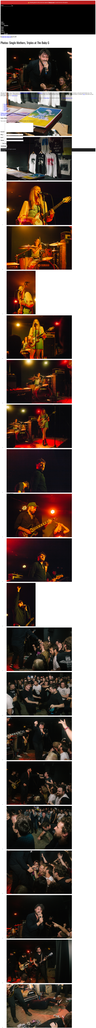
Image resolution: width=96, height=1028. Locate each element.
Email (5, 110)
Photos (2, 27)
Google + (6, 108)
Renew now (51, 2)
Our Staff (6, 33)
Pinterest (6, 106)
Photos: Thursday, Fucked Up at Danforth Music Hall (15, 114)
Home (2, 22)
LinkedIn (6, 109)
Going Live (9, 37)
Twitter (5, 105)
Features (2, 24)
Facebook (6, 104)
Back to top (3, 152)
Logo (4, 17)
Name (2, 136)
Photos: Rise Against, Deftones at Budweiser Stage (15, 113)
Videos (2, 30)
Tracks (2, 28)
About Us (3, 32)
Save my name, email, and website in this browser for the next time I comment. (18, 145)
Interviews (6, 25)
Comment (2, 133)
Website (2, 142)
